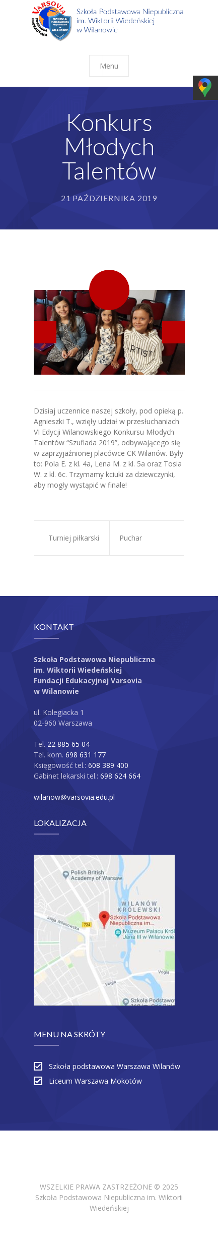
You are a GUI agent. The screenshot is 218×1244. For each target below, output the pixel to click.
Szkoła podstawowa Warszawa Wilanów (114, 1066)
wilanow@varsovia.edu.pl (74, 797)
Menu (114, 66)
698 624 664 (120, 776)
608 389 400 (108, 765)
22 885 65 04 (68, 744)
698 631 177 (85, 754)
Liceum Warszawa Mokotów (95, 1081)
